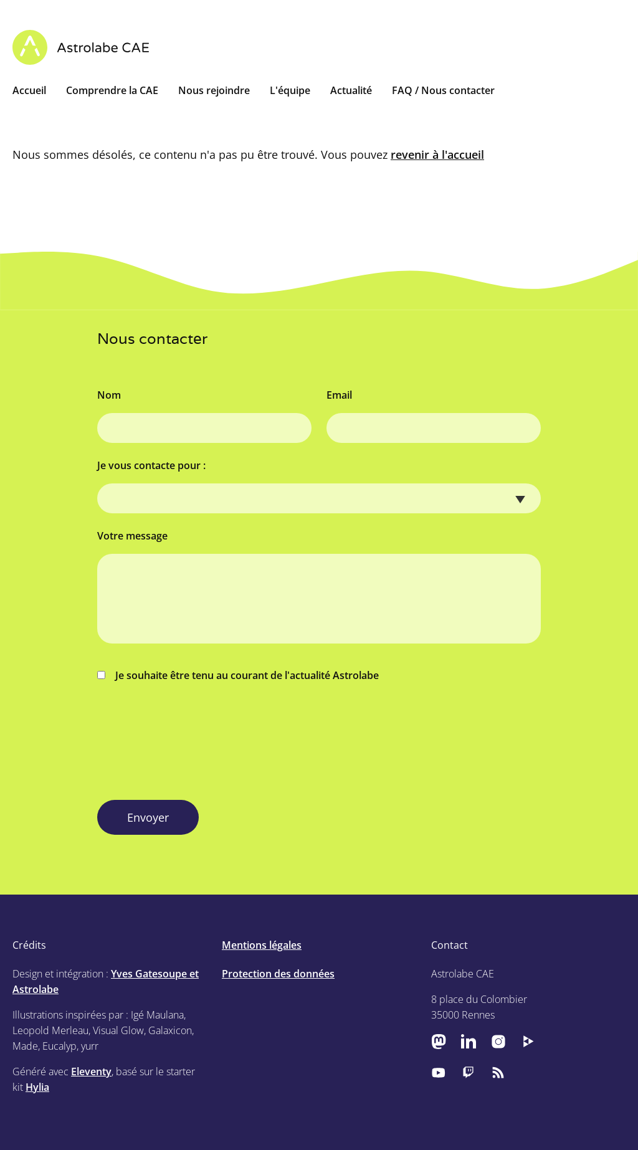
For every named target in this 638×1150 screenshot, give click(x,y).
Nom (109, 395)
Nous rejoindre (214, 90)
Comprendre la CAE (112, 90)
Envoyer (148, 817)
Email (339, 395)
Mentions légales (262, 945)
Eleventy (91, 1071)
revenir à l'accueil (437, 154)
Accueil (29, 90)
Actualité (351, 90)
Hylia (37, 1087)
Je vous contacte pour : (151, 465)
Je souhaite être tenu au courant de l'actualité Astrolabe (238, 675)
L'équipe (290, 90)
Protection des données (278, 974)
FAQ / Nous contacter (443, 90)
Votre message (132, 536)
